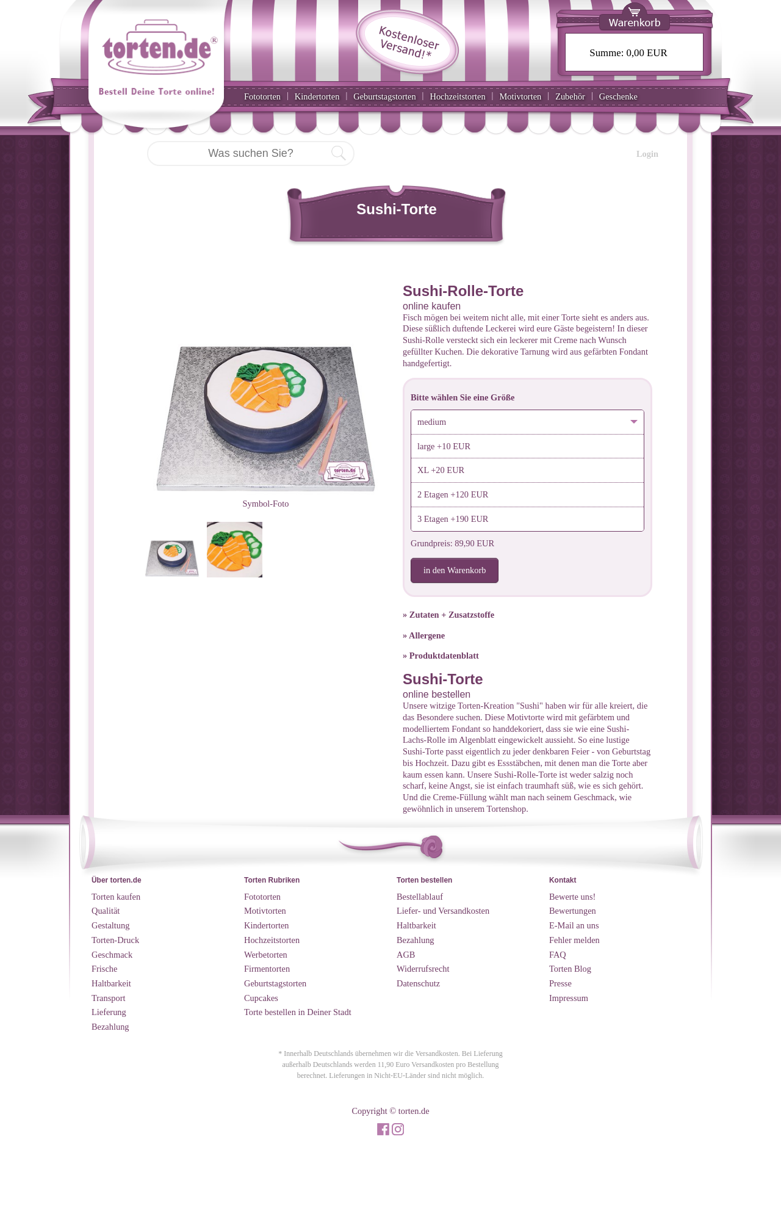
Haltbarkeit (111, 983)
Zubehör (570, 96)
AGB (406, 955)
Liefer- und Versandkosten (443, 911)
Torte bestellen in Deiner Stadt (297, 1012)
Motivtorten (520, 96)
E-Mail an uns (574, 925)
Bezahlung (110, 1027)
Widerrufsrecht (423, 969)
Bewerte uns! (572, 897)
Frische (104, 969)
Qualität (106, 911)
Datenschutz (418, 983)
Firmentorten (267, 969)
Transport (108, 998)
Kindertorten (317, 96)
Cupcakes (261, 998)
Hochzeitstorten (457, 96)
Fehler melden (574, 940)
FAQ (557, 955)
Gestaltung (110, 925)
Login (647, 154)
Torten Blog (570, 969)
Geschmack (112, 955)
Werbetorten (265, 955)
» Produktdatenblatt (441, 655)
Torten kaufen (116, 897)
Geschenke (618, 96)
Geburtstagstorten (384, 96)
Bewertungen (572, 911)
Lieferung (109, 1012)
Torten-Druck (115, 940)
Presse (560, 983)
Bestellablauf (420, 897)
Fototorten (262, 96)
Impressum (568, 998)
